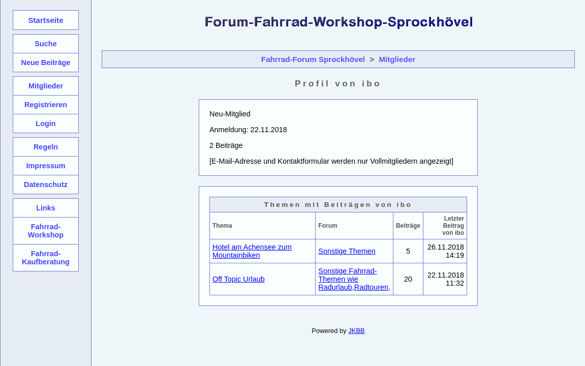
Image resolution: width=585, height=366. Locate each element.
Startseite (45, 20)
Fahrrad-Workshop (46, 231)
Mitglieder (397, 59)
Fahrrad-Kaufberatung (46, 258)
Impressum (45, 166)
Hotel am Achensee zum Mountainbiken (252, 251)
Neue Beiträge (45, 62)
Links (45, 208)
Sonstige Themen (347, 251)
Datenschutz (46, 184)
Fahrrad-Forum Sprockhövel (313, 59)
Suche (45, 44)
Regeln (46, 147)
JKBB (356, 330)
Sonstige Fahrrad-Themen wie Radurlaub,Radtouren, (354, 279)
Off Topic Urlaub (238, 279)
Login (45, 123)
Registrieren (45, 105)
